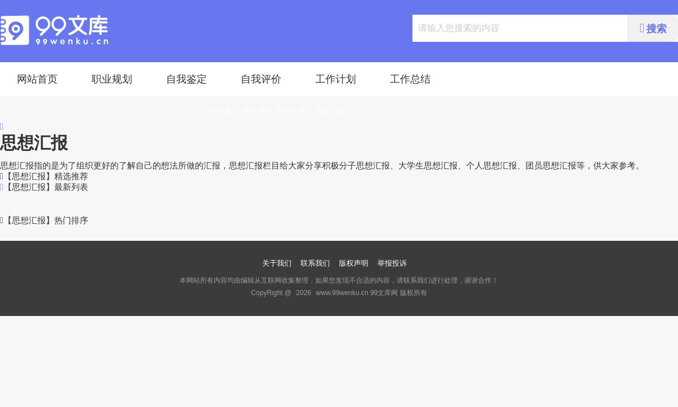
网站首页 (37, 79)
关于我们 (277, 263)
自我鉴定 (186, 79)
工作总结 (410, 79)
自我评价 (261, 79)
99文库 (253, 110)
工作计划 (335, 79)
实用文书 (290, 110)
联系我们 (315, 263)
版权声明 (353, 263)
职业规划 (112, 79)
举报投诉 (392, 263)
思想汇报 (329, 110)
